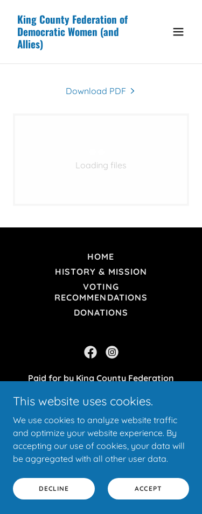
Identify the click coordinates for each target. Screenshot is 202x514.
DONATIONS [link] (101, 312)
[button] (178, 31)
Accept (148, 488)
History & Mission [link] (101, 271)
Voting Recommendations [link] (100, 292)
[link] (74, 45)
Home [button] (100, 256)
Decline (53, 488)
